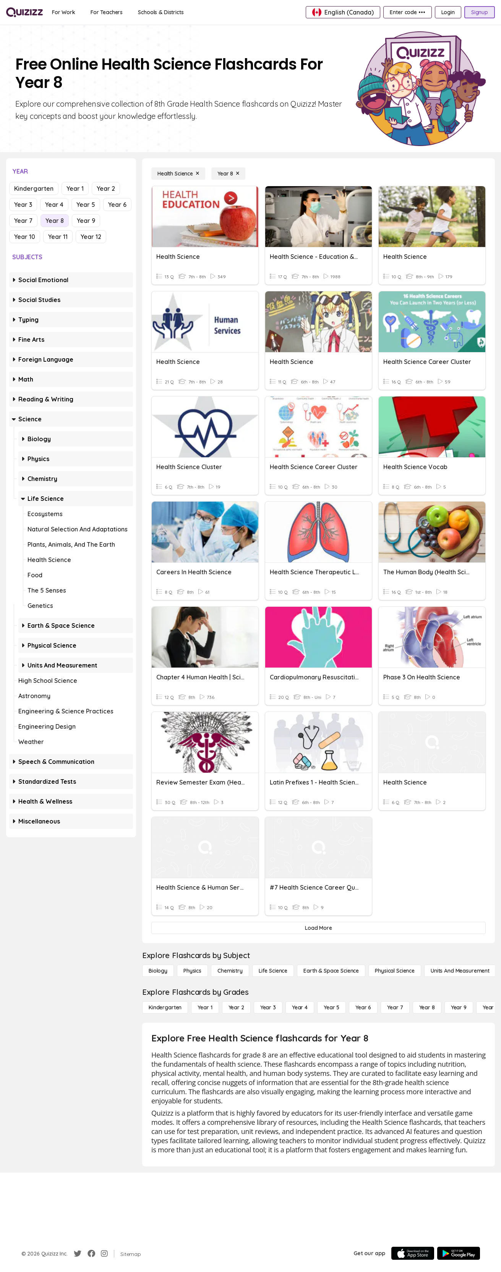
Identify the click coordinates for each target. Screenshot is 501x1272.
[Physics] (192, 971)
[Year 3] (268, 1007)
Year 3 (23, 204)
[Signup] (479, 12)
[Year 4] (299, 1007)
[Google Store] (458, 1253)
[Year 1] (205, 1007)
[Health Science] (178, 173)
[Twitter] (77, 1254)
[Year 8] (228, 173)
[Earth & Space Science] (331, 971)
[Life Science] (273, 971)
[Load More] (318, 928)
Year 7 (23, 220)
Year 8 (54, 220)
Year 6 (117, 204)
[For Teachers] (106, 12)
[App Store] (412, 1253)
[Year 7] (395, 1007)
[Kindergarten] (165, 1007)
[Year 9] (458, 1007)
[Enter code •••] (407, 12)
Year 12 (91, 236)
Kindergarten (34, 188)
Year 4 (54, 204)
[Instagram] (104, 1254)
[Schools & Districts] (161, 12)
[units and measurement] (460, 971)
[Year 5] (331, 1007)
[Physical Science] (394, 971)
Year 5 (85, 204)
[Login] (448, 12)
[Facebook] (91, 1254)
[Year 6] (363, 1007)
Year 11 (58, 236)
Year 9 (86, 220)
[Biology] (158, 971)
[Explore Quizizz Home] (24, 12)
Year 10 (24, 236)
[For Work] (63, 12)
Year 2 (106, 188)
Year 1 (75, 188)
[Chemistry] (230, 971)
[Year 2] (236, 1007)
